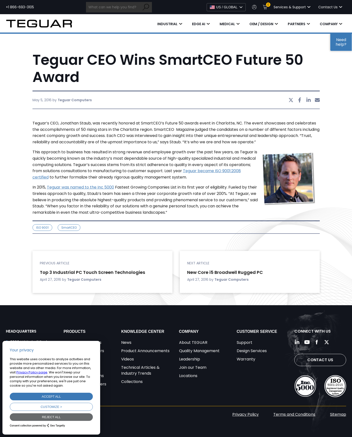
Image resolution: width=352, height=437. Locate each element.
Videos (127, 359)
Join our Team (192, 367)
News (126, 342)
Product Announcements (145, 351)
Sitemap (338, 414)
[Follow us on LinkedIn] (297, 342)
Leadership (189, 359)
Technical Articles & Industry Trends (140, 370)
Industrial (167, 24)
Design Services (252, 351)
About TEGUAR (193, 342)
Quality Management (199, 351)
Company (329, 24)
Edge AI (198, 24)
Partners (296, 24)
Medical (227, 24)
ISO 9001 (42, 227)
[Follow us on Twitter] (327, 342)
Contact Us (320, 360)
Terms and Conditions (294, 414)
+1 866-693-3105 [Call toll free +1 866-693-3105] (20, 7)
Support (244, 342)
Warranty (246, 359)
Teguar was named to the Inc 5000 (80, 187)
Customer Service (257, 331)
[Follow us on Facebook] (317, 342)
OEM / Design (261, 24)
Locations (188, 376)
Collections (132, 381)
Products (74, 331)
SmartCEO (69, 227)
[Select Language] (226, 7)
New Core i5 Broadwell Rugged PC (225, 272)
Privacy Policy (245, 414)
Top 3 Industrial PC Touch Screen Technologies (92, 272)
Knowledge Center (142, 331)
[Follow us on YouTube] (307, 342)
